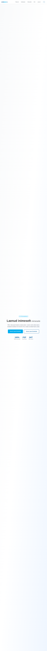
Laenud (39, 1)
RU (44, 1)
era (4, 2)
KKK (34, 1)
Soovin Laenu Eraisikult (15, 331)
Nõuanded (29, 1)
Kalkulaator (23, 1)
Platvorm (17, 1)
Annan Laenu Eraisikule (31, 331)
